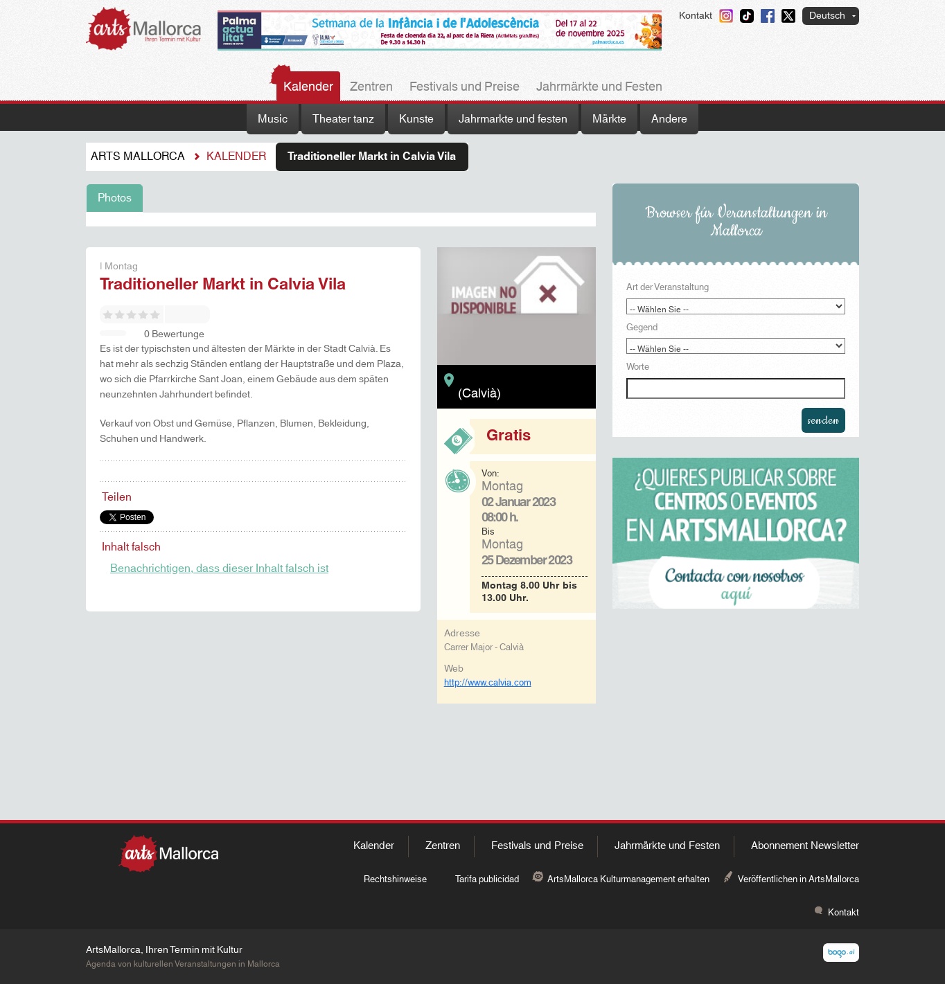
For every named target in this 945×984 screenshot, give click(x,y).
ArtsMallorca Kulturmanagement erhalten (628, 879)
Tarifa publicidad (487, 879)
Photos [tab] (115, 198)
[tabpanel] (341, 219)
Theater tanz (343, 119)
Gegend (641, 328)
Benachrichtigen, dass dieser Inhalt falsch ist (219, 568)
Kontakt (695, 16)
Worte (637, 368)
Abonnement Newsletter (805, 846)
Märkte (609, 119)
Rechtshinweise (395, 879)
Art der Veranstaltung (667, 288)
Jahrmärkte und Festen (599, 87)
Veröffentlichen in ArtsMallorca (798, 879)
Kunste (416, 119)
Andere (669, 119)
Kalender (308, 87)
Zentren (371, 87)
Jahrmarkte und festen (513, 119)
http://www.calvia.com (487, 682)
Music (273, 119)
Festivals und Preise (464, 87)
